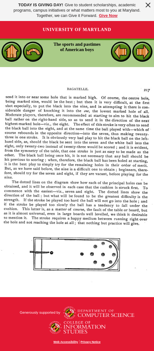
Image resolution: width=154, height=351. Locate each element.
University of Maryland (77, 29)
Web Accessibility (65, 341)
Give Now (108, 15)
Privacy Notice (90, 341)
